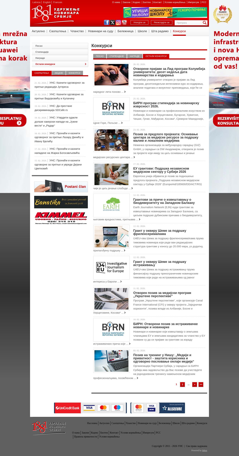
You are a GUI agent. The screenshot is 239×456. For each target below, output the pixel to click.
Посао (100, 56)
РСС (204, 2)
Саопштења (57, 31)
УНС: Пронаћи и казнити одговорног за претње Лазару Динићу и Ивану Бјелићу (59, 137)
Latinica (36, 2)
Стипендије (116, 56)
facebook (106, 22)
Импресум (194, 2)
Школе (142, 31)
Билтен (147, 2)
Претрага (205, 23)
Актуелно (38, 31)
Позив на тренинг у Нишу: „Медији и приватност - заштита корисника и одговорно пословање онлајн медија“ (163, 358)
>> (200, 384)
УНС (55, 14)
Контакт (157, 2)
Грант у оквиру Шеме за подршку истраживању (159, 263)
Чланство (77, 31)
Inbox (204, 450)
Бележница (125, 31)
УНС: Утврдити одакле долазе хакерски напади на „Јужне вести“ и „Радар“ (56, 121)
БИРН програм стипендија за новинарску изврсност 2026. (166, 104)
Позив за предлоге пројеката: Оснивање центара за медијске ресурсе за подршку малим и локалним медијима (165, 137)
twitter (112, 22)
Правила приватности (85, 436)
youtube (124, 22)
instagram (118, 22)
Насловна (92, 423)
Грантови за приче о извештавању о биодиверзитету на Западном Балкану (164, 201)
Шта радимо (160, 31)
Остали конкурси (156, 56)
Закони (127, 2)
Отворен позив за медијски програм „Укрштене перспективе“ (162, 294)
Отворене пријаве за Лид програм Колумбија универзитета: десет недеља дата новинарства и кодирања (169, 72)
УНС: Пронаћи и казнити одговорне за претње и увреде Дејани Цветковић (58, 164)
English (47, 2)
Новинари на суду (100, 31)
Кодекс (137, 2)
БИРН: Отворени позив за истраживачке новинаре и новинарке (165, 325)
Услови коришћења (175, 2)
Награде (135, 56)
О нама (116, 2)
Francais (57, 2)
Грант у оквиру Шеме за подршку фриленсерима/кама (159, 232)
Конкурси (179, 31)
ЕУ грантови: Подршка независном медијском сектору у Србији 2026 (161, 170)
